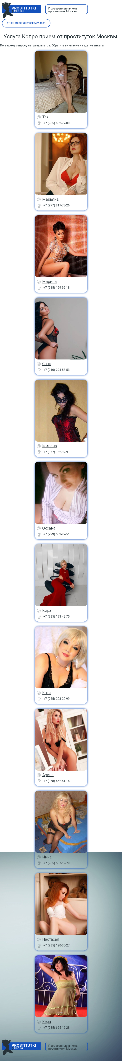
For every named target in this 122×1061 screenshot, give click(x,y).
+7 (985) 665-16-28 (56, 1027)
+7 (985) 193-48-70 (56, 616)
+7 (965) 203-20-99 (56, 699)
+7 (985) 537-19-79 (56, 863)
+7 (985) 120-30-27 (56, 945)
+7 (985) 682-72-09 (56, 123)
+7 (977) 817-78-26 (56, 205)
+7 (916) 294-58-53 (56, 370)
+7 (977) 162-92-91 (56, 452)
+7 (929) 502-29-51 (56, 534)
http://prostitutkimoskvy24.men (26, 22)
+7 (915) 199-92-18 (56, 287)
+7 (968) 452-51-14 (56, 781)
